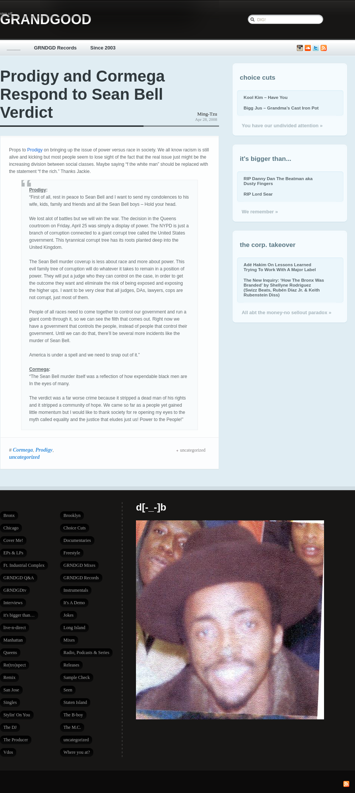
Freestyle (71, 552)
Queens (10, 652)
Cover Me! (13, 540)
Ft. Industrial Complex (24, 565)
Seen (67, 690)
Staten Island (75, 702)
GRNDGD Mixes (79, 565)
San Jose (11, 690)
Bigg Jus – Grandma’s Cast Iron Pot (281, 107)
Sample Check (76, 677)
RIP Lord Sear (258, 193)
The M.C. (72, 727)
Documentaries (77, 540)
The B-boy (73, 714)
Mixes (69, 640)
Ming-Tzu (207, 114)
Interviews (13, 602)
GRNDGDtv (14, 590)
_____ (13, 48)
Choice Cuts (74, 528)
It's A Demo (74, 602)
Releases (71, 665)
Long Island (74, 627)
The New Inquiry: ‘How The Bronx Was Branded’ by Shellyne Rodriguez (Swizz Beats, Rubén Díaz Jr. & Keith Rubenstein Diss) (284, 287)
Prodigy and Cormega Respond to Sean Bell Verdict (82, 94)
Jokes (68, 615)
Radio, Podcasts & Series (86, 652)
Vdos (8, 752)
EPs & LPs (13, 552)
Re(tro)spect (14, 665)
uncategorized (24, 457)
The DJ (10, 727)
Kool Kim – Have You (265, 97)
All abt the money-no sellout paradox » (286, 312)
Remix (9, 677)
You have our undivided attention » (282, 125)
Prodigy (35, 150)
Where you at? (76, 752)
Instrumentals (75, 590)
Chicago (11, 528)
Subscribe (324, 48)
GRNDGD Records (55, 48)
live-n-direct (14, 627)
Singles (10, 702)
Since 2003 (103, 48)
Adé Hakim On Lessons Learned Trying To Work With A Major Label (280, 267)
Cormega (23, 450)
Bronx (9, 515)
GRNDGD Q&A (18, 577)
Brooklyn (71, 515)
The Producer (15, 739)
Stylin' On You (16, 714)
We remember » (260, 211)
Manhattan (13, 640)
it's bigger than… (19, 615)
